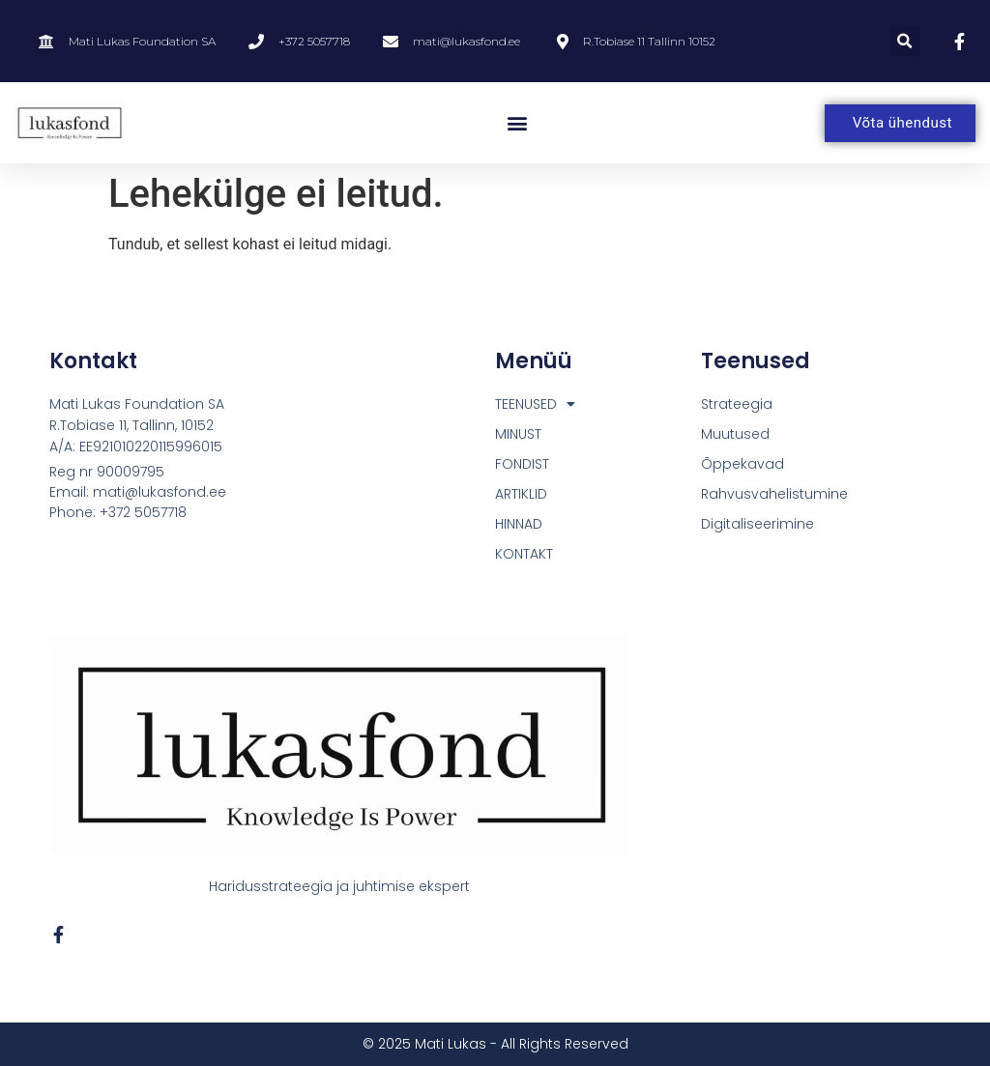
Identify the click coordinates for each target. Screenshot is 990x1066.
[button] (905, 41)
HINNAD (518, 523)
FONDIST (522, 464)
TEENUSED (535, 404)
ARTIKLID (521, 494)
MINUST (518, 434)
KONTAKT (524, 553)
